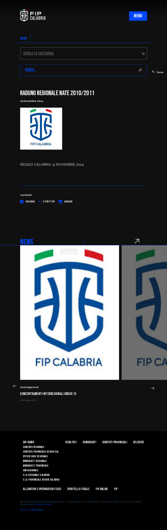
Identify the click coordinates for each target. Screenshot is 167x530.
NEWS (23, 38)
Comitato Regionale (34, 447)
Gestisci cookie (43, 504)
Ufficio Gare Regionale (35, 456)
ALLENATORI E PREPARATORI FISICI (42, 489)
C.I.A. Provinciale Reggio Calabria (41, 479)
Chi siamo (28, 442)
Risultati (71, 442)
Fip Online (102, 489)
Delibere (138, 442)
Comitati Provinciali (114, 442)
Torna (157, 72)
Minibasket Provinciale (36, 466)
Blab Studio (37, 509)
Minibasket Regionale (35, 461)
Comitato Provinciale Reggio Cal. (41, 452)
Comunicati (89, 442)
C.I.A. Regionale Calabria (36, 475)
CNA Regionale (31, 470)
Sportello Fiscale (78, 489)
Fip (116, 489)
